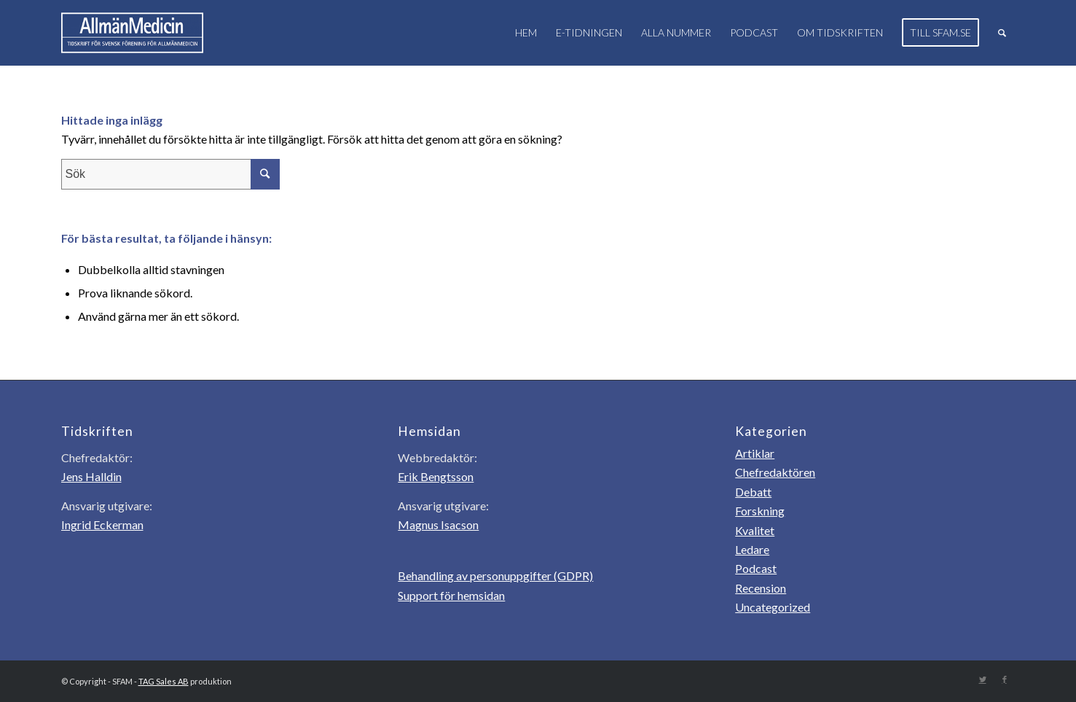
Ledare (752, 549)
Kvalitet (754, 530)
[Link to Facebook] (1005, 679)
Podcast (756, 568)
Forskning (760, 511)
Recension (760, 588)
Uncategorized (772, 607)
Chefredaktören (775, 472)
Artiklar (754, 453)
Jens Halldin (91, 476)
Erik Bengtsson (436, 476)
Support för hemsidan (451, 595)
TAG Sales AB (163, 681)
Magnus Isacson (438, 524)
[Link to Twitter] (983, 679)
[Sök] (1002, 33)
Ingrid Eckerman (102, 524)
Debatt (753, 492)
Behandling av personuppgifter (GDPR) (495, 575)
